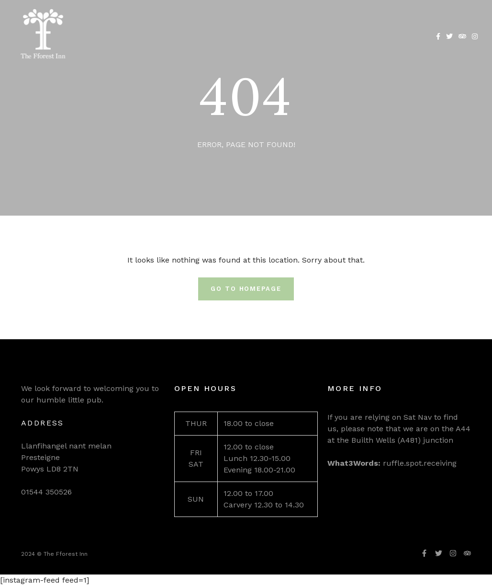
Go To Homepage (246, 288)
